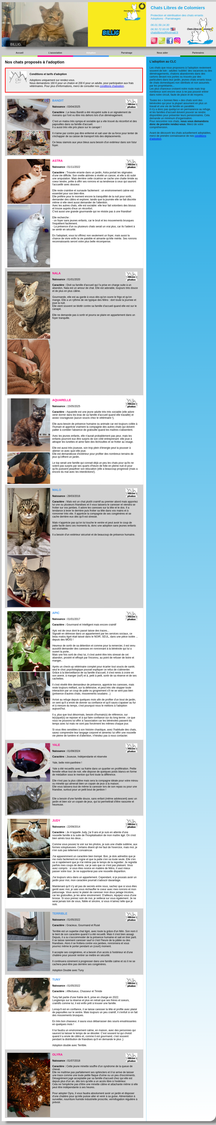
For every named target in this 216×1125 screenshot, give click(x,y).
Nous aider (162, 53)
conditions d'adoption (112, 86)
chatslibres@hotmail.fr (164, 32)
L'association (55, 53)
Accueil (20, 53)
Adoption (91, 53)
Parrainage (126, 53)
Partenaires (198, 53)
